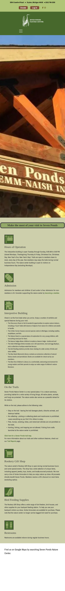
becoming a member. (52, 293)
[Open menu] (21, 31)
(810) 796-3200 (50, 2)
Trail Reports (11, 441)
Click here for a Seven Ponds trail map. (18, 435)
